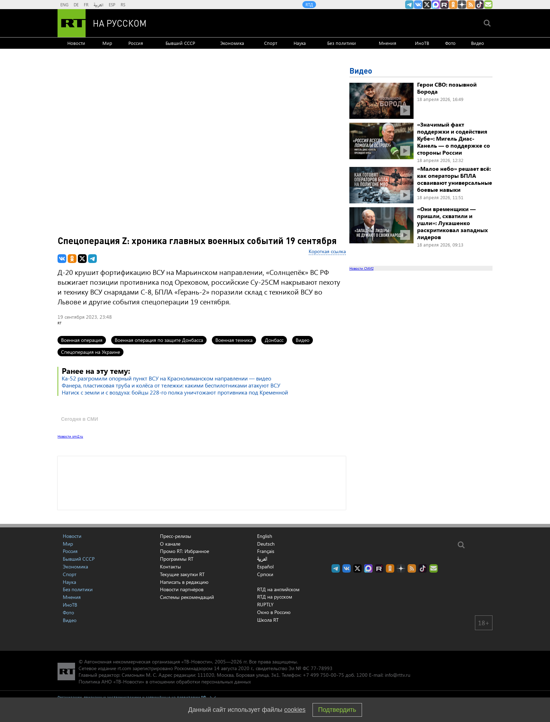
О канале (170, 543)
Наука (300, 43)
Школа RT (268, 619)
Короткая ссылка (327, 251)
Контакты (170, 566)
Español (265, 566)
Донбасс (274, 340)
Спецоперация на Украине (90, 352)
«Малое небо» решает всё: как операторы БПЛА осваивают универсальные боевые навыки (454, 179)
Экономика (232, 43)
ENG (64, 4)
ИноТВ (422, 43)
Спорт (270, 43)
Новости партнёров (181, 589)
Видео (477, 43)
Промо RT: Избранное (184, 551)
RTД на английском (278, 589)
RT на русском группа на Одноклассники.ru (453, 4)
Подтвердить (337, 709)
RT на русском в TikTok (479, 4)
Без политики (341, 43)
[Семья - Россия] (319, 23)
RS (123, 4)
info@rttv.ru (397, 675)
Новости (76, 43)
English (264, 536)
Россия (135, 43)
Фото (450, 43)
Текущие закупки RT (182, 574)
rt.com (124, 668)
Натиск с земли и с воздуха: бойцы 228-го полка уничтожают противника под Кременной (175, 392)
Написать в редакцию (184, 582)
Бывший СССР (180, 43)
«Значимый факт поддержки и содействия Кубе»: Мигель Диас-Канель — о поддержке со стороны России (453, 138)
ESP (112, 4)
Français (265, 551)
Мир (107, 43)
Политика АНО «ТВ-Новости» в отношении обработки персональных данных (165, 681)
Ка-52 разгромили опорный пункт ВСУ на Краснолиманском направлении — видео (166, 378)
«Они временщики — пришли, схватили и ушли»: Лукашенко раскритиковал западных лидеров (452, 223)
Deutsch (266, 544)
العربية (98, 4)
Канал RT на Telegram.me (409, 4)
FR (86, 4)
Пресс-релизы (175, 536)
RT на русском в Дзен (462, 4)
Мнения (387, 43)
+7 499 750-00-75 (323, 675)
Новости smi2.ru (70, 436)
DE (76, 4)
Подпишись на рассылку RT (488, 4)
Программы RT (176, 558)
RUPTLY (265, 604)
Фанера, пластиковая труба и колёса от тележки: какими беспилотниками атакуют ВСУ (171, 385)
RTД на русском (274, 596)
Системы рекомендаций (187, 597)
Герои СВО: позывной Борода (447, 88)
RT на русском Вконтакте (418, 4)
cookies (295, 709)
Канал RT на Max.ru (435, 4)
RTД (309, 4)
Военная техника (234, 340)
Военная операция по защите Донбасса (159, 340)
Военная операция (81, 340)
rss (471, 4)
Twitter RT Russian (427, 4)
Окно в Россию (273, 612)
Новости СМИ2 (361, 268)
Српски (265, 574)
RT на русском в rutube (444, 4)
